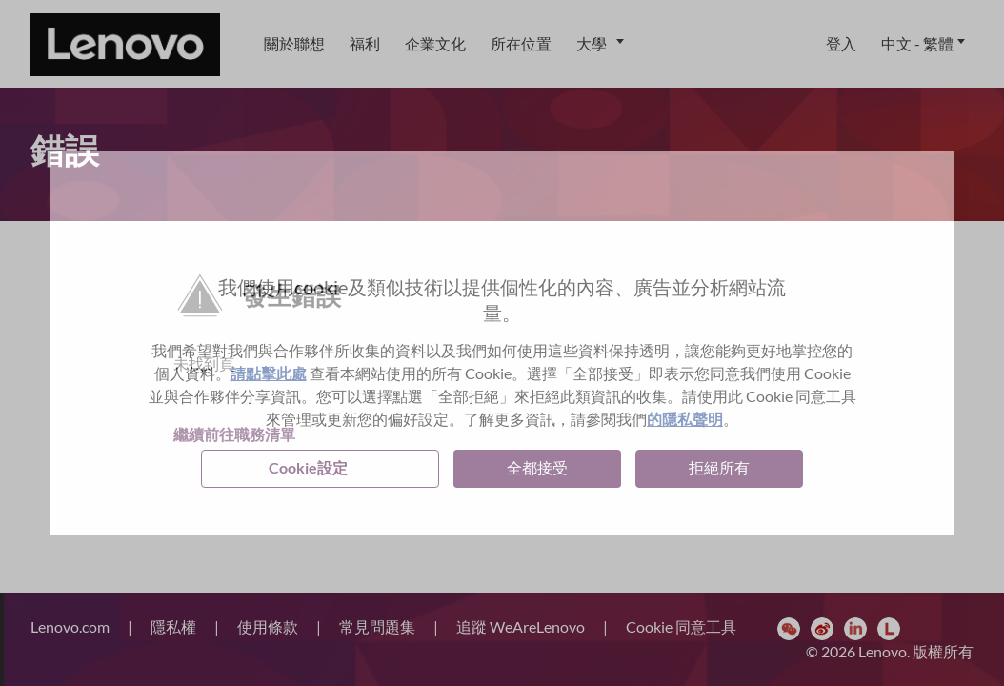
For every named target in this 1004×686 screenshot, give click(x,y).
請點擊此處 (269, 373)
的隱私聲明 (685, 419)
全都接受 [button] (537, 467)
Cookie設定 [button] (308, 467)
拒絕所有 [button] (719, 467)
